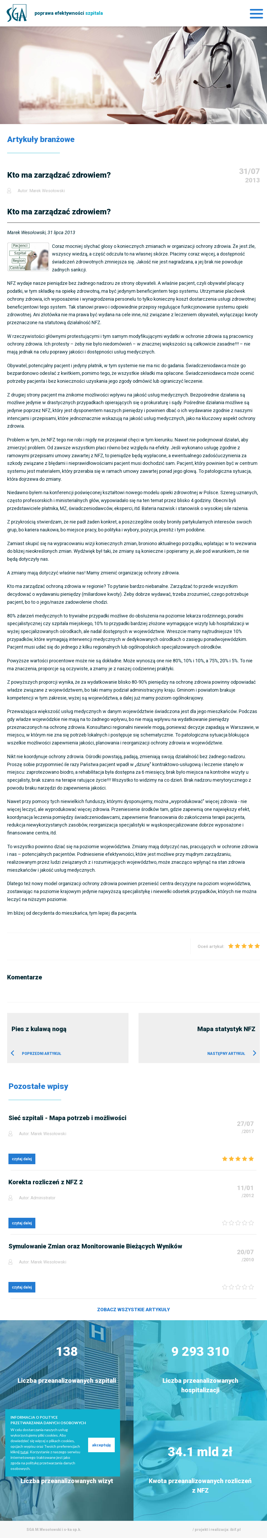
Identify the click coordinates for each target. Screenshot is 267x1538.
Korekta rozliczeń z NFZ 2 (45, 1182)
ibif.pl (235, 1529)
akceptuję (101, 1444)
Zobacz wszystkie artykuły (133, 1309)
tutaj (24, 1452)
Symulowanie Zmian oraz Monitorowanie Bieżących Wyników (95, 1246)
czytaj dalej (22, 1159)
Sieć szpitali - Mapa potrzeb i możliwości (67, 1118)
